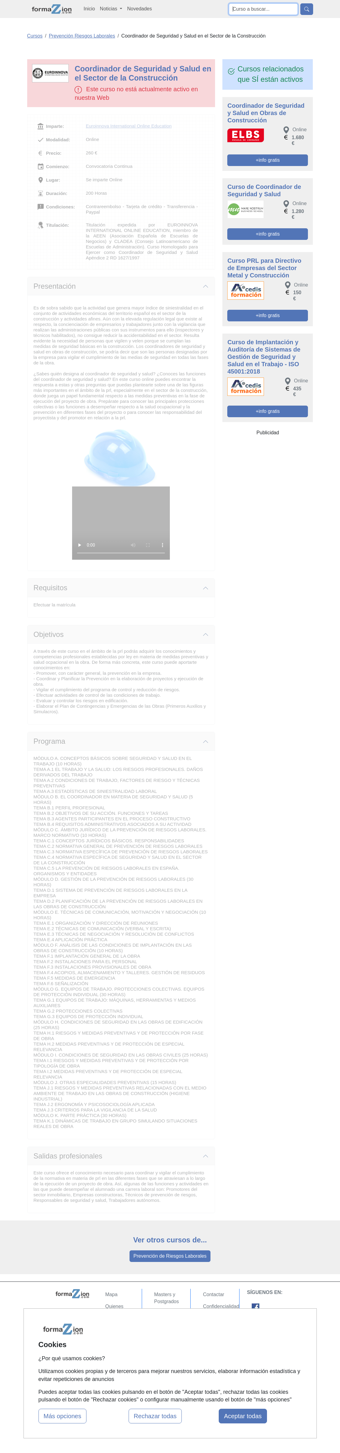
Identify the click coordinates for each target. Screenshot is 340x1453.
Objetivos (49, 634)
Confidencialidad (221, 1306)
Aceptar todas (242, 1416)
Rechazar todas (155, 1416)
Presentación (55, 286)
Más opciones (62, 1416)
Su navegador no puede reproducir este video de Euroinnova (121, 523)
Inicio (89, 8)
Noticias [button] (109, 8)
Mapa (111, 1294)
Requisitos (51, 588)
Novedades (139, 8)
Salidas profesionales (68, 1156)
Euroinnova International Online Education (129, 125)
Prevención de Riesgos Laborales (170, 1256)
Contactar (213, 1294)
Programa (49, 741)
